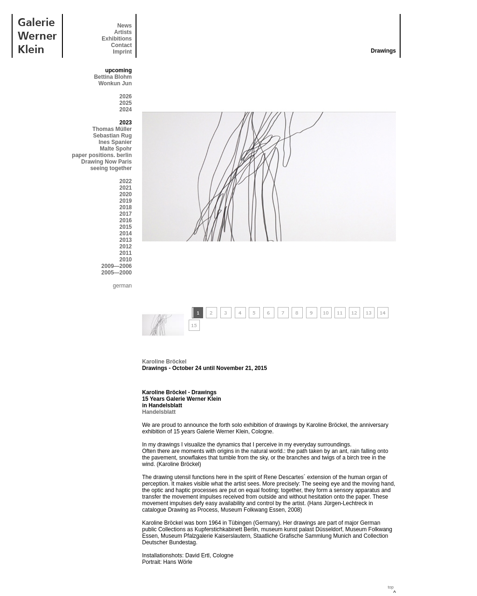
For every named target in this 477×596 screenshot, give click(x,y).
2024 (125, 109)
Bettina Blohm (113, 77)
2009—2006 (117, 266)
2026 (125, 96)
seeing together (111, 168)
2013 (125, 240)
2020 (125, 194)
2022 (125, 181)
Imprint (122, 51)
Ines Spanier (115, 142)
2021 (125, 188)
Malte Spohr (116, 148)
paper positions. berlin (102, 155)
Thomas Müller (112, 129)
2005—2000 (117, 272)
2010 (125, 259)
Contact (121, 45)
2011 (125, 253)
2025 (125, 103)
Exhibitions (117, 38)
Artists (123, 32)
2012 (125, 246)
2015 (125, 227)
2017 (125, 214)
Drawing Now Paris (106, 161)
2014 (125, 233)
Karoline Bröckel (164, 361)
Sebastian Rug (112, 135)
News (124, 25)
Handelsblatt (159, 412)
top (391, 587)
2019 (125, 201)
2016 (125, 220)
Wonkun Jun (115, 83)
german (122, 285)
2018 (125, 207)
